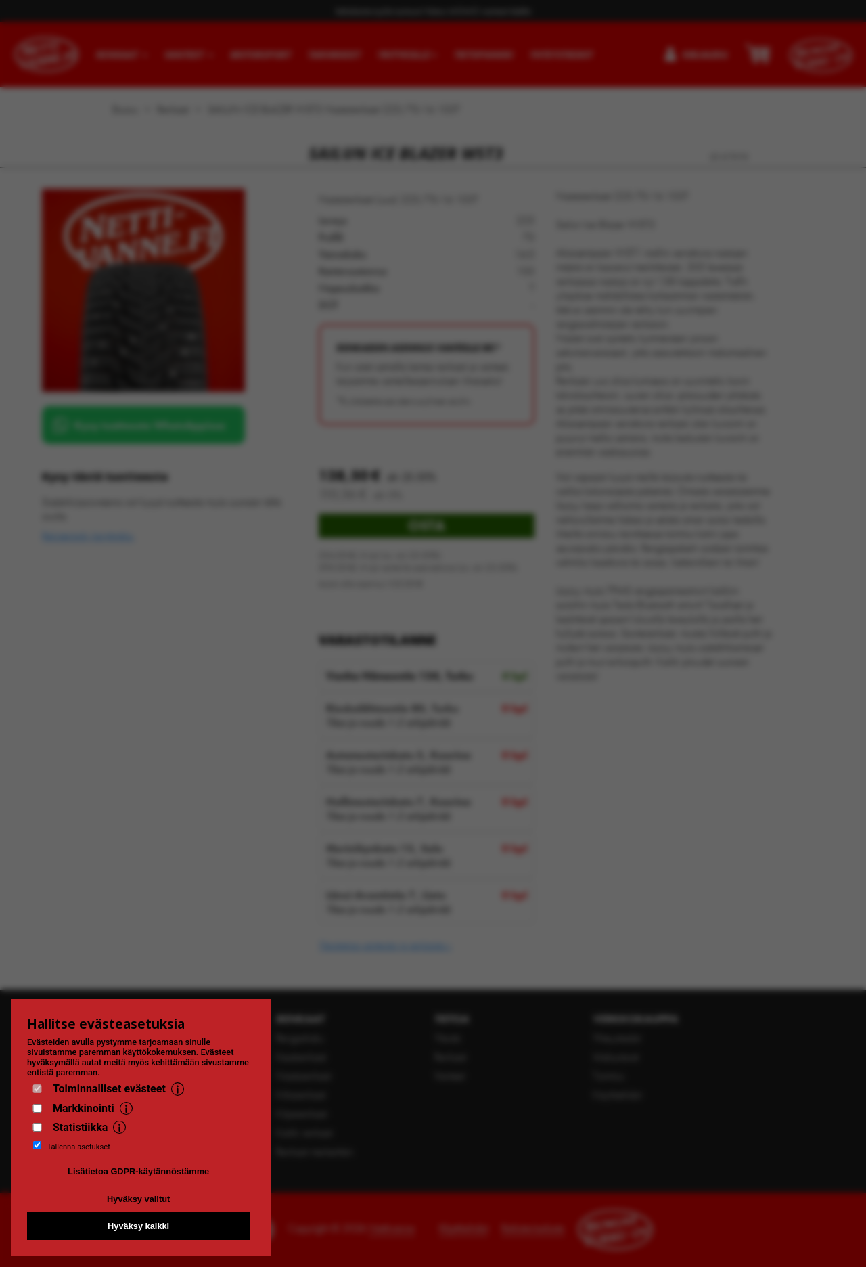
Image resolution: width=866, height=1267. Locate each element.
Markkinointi (83, 1108)
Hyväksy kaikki (138, 1226)
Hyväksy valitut (138, 1199)
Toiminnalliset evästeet (109, 1088)
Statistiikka (80, 1127)
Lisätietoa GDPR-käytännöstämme (138, 1171)
